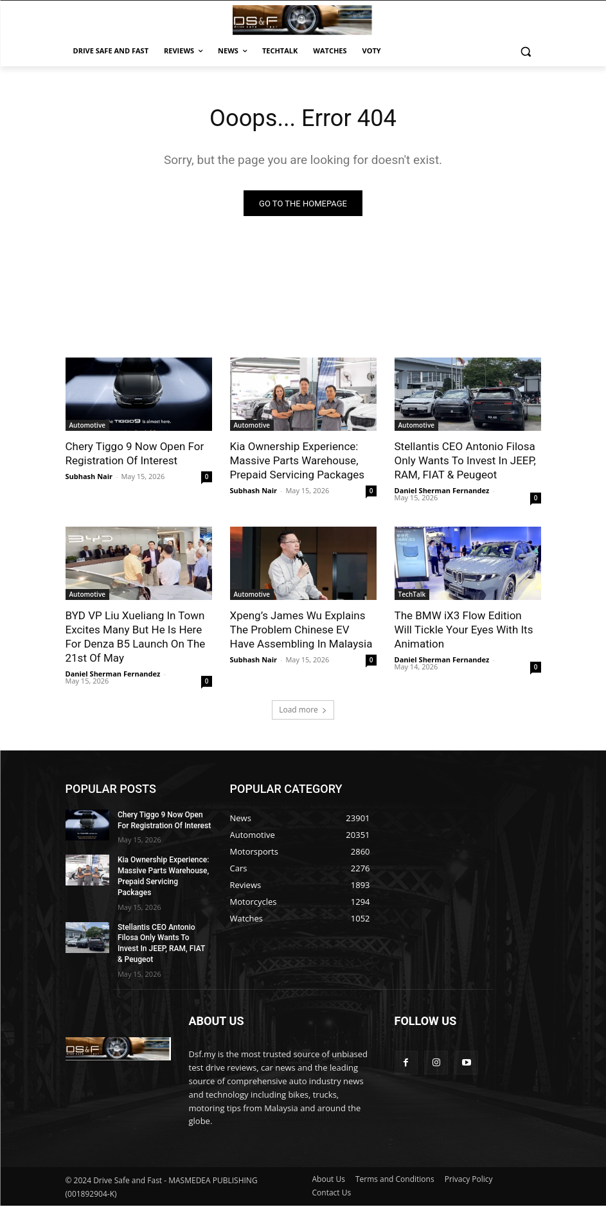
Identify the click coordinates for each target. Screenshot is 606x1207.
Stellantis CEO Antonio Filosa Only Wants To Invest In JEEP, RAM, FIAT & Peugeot (465, 462)
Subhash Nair (89, 478)
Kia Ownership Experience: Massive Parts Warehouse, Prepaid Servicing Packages (297, 462)
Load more (303, 710)
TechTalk (412, 596)
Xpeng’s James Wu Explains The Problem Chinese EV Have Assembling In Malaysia (301, 631)
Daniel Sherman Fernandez (442, 492)
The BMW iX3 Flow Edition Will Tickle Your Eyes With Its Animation (464, 631)
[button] (526, 51)
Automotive (87, 426)
